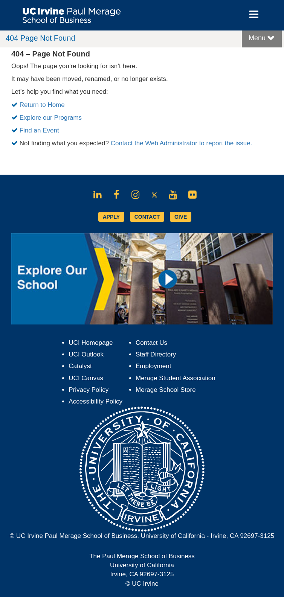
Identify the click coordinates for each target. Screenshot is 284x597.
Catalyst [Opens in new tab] (80, 366)
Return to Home (42, 104)
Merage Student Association (175, 378)
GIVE (180, 217)
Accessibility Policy (95, 401)
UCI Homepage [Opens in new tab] (91, 342)
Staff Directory (156, 354)
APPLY (111, 217)
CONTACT (147, 217)
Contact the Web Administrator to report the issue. (181, 143)
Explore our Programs (51, 117)
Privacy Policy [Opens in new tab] (88, 389)
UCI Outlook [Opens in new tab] (86, 354)
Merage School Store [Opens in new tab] (166, 389)
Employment (153, 366)
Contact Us (151, 342)
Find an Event (39, 130)
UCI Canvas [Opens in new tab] (86, 378)
